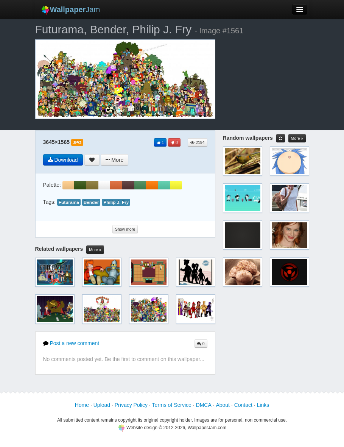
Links (263, 405)
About (223, 405)
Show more (125, 229)
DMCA (204, 405)
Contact (243, 405)
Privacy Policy (131, 405)
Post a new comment (71, 343)
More (95, 249)
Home (82, 405)
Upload (101, 405)
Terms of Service (171, 405)
